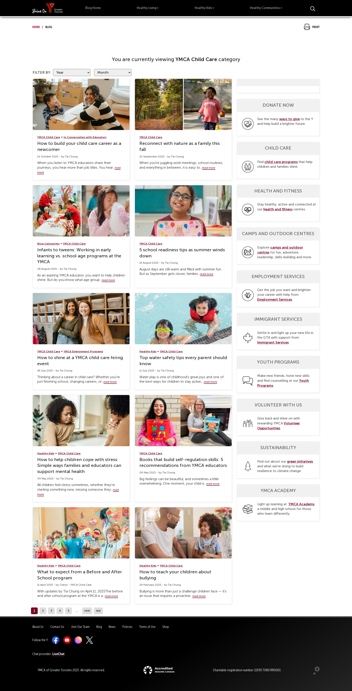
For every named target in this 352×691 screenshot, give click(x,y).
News (112, 627)
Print (312, 26)
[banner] (47, 8)
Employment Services (274, 299)
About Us (38, 627)
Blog (99, 627)
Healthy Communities (266, 8)
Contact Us (57, 627)
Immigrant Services (273, 342)
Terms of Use (147, 627)
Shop (165, 627)
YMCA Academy (301, 504)
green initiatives (300, 461)
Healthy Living (148, 8)
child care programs (281, 162)
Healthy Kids (204, 8)
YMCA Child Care (48, 137)
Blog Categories (48, 243)
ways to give (289, 119)
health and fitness (278, 209)
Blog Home (93, 8)
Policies (127, 627)
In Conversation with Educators (85, 137)
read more (208, 167)
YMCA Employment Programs (83, 351)
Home (36, 26)
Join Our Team (80, 627)
